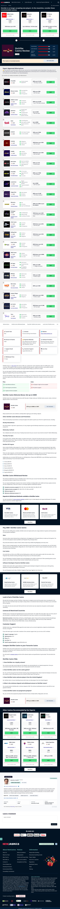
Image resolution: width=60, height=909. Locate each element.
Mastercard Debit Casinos (29, 512)
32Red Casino (10, 14)
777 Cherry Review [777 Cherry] (49, 19)
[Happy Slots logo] (7, 194)
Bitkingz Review (14, 277)
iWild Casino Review (13, 257)
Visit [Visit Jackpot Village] (50, 296)
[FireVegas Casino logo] (7, 214)
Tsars (12, 314)
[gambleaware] (26, 901)
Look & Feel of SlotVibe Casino (48, 324)
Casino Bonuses (28, 2)
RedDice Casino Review (14, 104)
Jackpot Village (14, 293)
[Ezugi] (11, 578)
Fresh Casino (14, 242)
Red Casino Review (14, 165)
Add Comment (54, 824)
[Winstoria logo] (7, 204)
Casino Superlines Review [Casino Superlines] (48, 747)
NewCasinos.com (4, 5)
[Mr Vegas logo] (7, 265)
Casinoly (13, 141)
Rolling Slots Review (13, 237)
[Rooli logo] (7, 123)
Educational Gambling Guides (35, 855)
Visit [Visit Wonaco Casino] (50, 92)
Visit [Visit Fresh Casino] (50, 245)
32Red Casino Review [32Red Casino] (9, 19)
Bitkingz (13, 273)
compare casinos (14, 654)
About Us (5, 852)
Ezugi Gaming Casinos (9, 582)
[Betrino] (43, 716)
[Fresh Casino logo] (7, 245)
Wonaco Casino (14, 91)
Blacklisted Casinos (33, 864)
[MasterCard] (30, 508)
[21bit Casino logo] (7, 224)
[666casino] (24, 15)
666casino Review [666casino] (29, 19)
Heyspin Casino (12, 715)
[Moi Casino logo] (7, 286)
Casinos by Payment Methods (42, 2)
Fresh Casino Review (13, 247)
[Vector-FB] (56, 844)
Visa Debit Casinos (8, 512)
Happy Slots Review (14, 196)
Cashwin (13, 132)
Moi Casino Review (14, 287)
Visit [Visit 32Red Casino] (10, 31)
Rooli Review (13, 124)
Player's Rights (32, 857)
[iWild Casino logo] (7, 255)
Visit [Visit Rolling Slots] (50, 235)
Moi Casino (13, 284)
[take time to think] (41, 901)
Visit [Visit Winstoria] (50, 204)
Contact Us (5, 862)
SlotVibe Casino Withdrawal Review (18, 324)
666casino (29, 14)
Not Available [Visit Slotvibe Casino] (50, 406)
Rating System (20, 855)
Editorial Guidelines (21, 852)
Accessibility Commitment (8, 871)
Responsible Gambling (34, 852)
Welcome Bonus (6, 324)
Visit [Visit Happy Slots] (50, 194)
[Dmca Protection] (5, 901)
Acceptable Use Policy (22, 862)
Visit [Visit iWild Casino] (50, 255)
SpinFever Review (14, 114)
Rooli (12, 121)
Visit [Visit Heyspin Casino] (11, 733)
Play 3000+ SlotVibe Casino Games (34, 324)
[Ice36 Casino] (24, 716)
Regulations (31, 862)
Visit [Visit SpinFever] (50, 112)
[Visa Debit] (11, 508)
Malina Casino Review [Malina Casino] (29, 747)
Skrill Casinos (44, 512)
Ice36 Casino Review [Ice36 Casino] (29, 719)
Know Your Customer (33, 859)
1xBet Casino (12, 742)
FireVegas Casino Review (14, 217)
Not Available (50, 60)
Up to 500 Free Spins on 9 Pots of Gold (50, 27)
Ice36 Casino (30, 715)
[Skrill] (48, 508)
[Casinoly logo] (7, 143)
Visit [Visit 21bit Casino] (50, 224)
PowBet (12, 151)
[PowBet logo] (7, 153)
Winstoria (13, 202)
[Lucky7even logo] (7, 184)
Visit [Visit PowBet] (50, 153)
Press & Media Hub (7, 864)
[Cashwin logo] (7, 133)
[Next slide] (44, 40)
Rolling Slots (14, 232)
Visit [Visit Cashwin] (50, 133)
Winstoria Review (14, 206)
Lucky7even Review (14, 185)
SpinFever (13, 110)
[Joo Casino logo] (7, 306)
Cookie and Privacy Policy (22, 857)
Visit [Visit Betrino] (48, 733)
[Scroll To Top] (1, 839)
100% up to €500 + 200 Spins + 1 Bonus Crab (30, 756)
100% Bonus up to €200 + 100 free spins (11, 729)
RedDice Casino (14, 99)
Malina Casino (30, 742)
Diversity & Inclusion (7, 866)
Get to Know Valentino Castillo (11, 798)
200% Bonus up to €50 (48, 728)
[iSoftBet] (30, 578)
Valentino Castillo (14, 780)
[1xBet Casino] (6, 743)
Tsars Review (13, 318)
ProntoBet (13, 171)
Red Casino (13, 161)
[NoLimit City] (48, 578)
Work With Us (6, 859)
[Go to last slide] (16, 40)
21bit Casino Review (13, 226)
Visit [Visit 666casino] (30, 31)
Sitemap (31, 869)
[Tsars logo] (7, 316)
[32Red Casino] (4, 15)
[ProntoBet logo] (7, 174)
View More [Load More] (30, 522)
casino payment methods (18, 499)
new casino (14, 365)
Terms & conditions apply (10, 35)
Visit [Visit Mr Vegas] (50, 265)
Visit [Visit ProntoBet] (50, 173)
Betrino (47, 715)
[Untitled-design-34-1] (33, 901)
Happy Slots (13, 192)
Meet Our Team (6, 855)
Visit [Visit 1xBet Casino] (11, 760)
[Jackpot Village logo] (7, 296)
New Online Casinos (16, 2)
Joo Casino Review (14, 308)
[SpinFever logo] (7, 112)
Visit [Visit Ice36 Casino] (30, 733)
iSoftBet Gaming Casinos (28, 582)
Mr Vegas (13, 263)
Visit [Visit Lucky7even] (50, 184)
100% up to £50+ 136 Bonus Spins (30, 729)
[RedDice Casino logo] (7, 102)
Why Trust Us (6, 857)
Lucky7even (13, 182)
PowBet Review (14, 155)
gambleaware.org (21, 886)
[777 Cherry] (44, 15)
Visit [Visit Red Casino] (50, 163)
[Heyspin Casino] (6, 716)
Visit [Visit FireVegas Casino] (50, 214)
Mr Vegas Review (14, 267)
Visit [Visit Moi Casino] (50, 286)
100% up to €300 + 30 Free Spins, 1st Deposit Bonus (12, 756)
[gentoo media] (5, 905)
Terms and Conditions (22, 859)
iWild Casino (13, 252)
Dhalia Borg (12, 806)
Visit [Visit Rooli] (50, 123)
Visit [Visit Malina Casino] (30, 760)
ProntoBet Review (14, 175)
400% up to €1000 (48, 756)
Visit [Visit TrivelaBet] (50, 82)
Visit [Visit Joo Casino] (50, 306)
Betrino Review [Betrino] (47, 719)
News (30, 866)
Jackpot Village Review (13, 298)
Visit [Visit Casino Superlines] (48, 760)
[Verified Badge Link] (18, 901)
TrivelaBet (13, 81)
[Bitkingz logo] (7, 276)
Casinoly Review (14, 145)
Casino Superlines (50, 742)
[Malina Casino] (24, 743)
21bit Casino (13, 222)
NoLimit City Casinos (46, 582)
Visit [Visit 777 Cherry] (50, 31)
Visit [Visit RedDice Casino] (50, 102)
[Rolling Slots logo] (7, 235)
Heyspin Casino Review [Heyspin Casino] (11, 719)
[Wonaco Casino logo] (7, 92)
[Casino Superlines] (43, 743)
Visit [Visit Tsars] (50, 316)
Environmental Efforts (7, 869)
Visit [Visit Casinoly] (50, 143)
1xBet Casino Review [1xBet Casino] (10, 747)
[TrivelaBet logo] (7, 82)
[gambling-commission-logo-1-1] (48, 901)
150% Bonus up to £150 (10, 26)
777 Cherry (49, 14)
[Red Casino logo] (7, 163)
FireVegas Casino (13, 212)
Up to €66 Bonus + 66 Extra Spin (30, 26)
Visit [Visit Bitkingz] (50, 275)
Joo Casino (13, 304)
